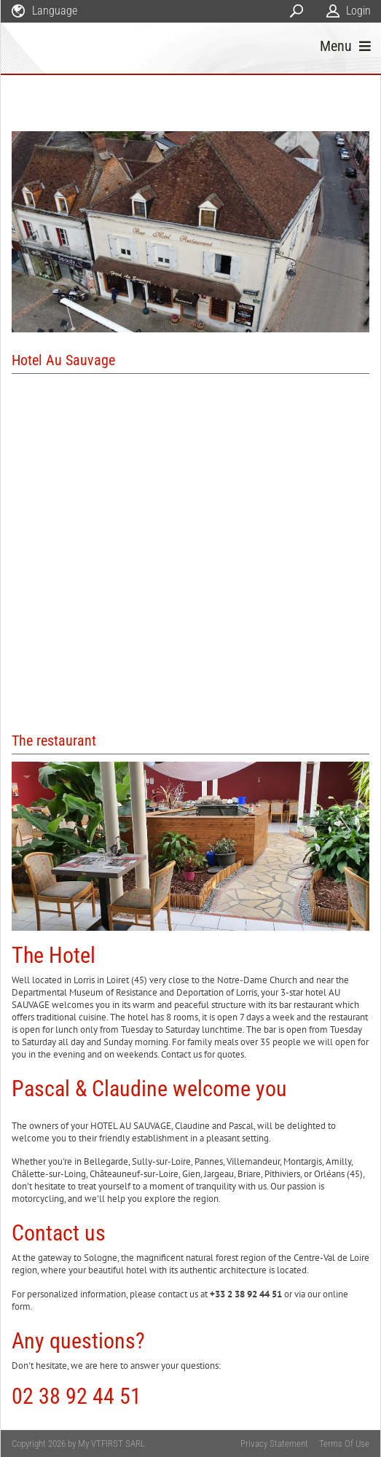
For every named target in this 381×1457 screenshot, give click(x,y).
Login (358, 10)
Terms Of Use (344, 1443)
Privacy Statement (274, 1443)
